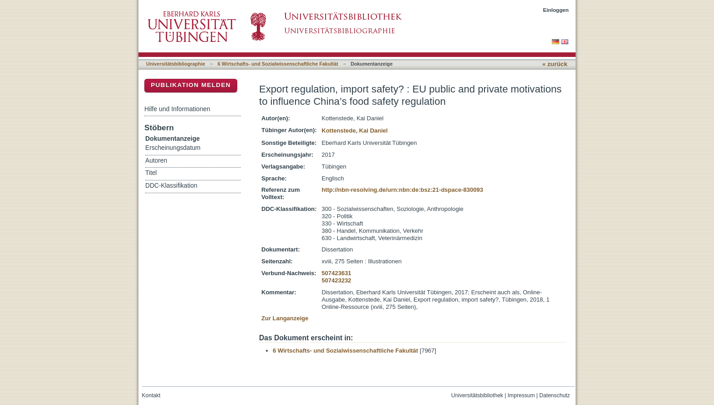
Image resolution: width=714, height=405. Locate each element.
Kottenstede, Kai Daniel (354, 130)
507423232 (336, 280)
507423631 (336, 273)
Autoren (156, 160)
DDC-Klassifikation (171, 185)
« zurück (554, 64)
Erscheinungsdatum (172, 147)
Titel (151, 172)
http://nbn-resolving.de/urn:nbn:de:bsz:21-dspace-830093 (402, 189)
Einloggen (556, 10)
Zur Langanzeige (284, 318)
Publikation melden (191, 85)
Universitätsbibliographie (175, 64)
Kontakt (151, 395)
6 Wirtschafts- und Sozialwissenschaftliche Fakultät (278, 64)
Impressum (521, 395)
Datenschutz (554, 395)
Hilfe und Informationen (177, 109)
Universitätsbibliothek (477, 395)
